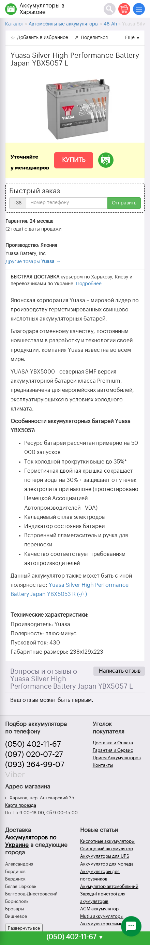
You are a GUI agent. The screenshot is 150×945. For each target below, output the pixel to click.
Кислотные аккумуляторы (107, 841)
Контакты (103, 765)
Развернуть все (24, 928)
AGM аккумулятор (99, 909)
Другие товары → (33, 261)
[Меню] (139, 9)
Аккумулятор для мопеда (107, 864)
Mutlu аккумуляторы (101, 916)
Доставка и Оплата (113, 743)
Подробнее (89, 283)
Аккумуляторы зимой (102, 924)
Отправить (124, 203)
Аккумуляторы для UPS (104, 856)
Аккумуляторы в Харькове (41, 9)
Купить (73, 160)
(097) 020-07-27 (34, 754)
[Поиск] (110, 9)
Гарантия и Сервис (113, 750)
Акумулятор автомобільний (109, 886)
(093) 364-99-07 (34, 764)
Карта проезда (20, 805)
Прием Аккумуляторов (117, 758)
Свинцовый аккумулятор (106, 849)
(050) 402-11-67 (33, 744)
